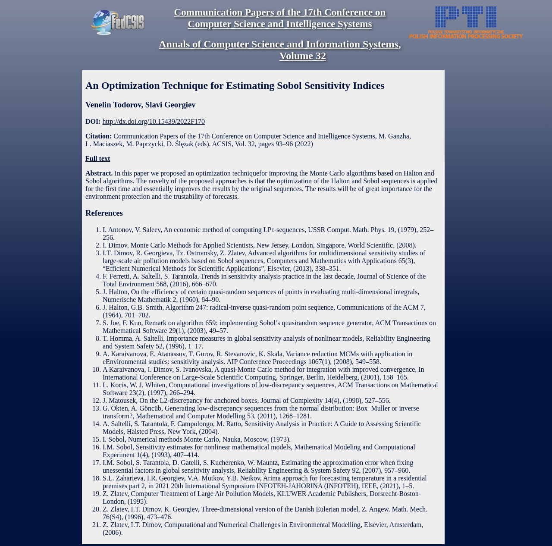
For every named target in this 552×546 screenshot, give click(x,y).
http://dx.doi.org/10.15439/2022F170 (154, 121)
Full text (97, 158)
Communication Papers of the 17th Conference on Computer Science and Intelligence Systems (280, 17)
